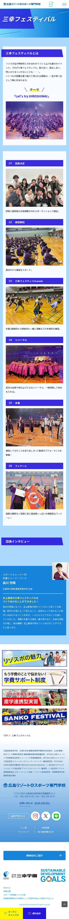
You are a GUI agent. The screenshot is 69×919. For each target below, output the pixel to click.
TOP (5, 735)
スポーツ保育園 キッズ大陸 (14, 894)
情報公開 (7, 891)
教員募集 (45, 827)
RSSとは (6, 887)
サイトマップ (23, 831)
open (64, 4)
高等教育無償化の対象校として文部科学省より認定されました (28, 898)
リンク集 (23, 827)
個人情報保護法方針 (46, 831)
